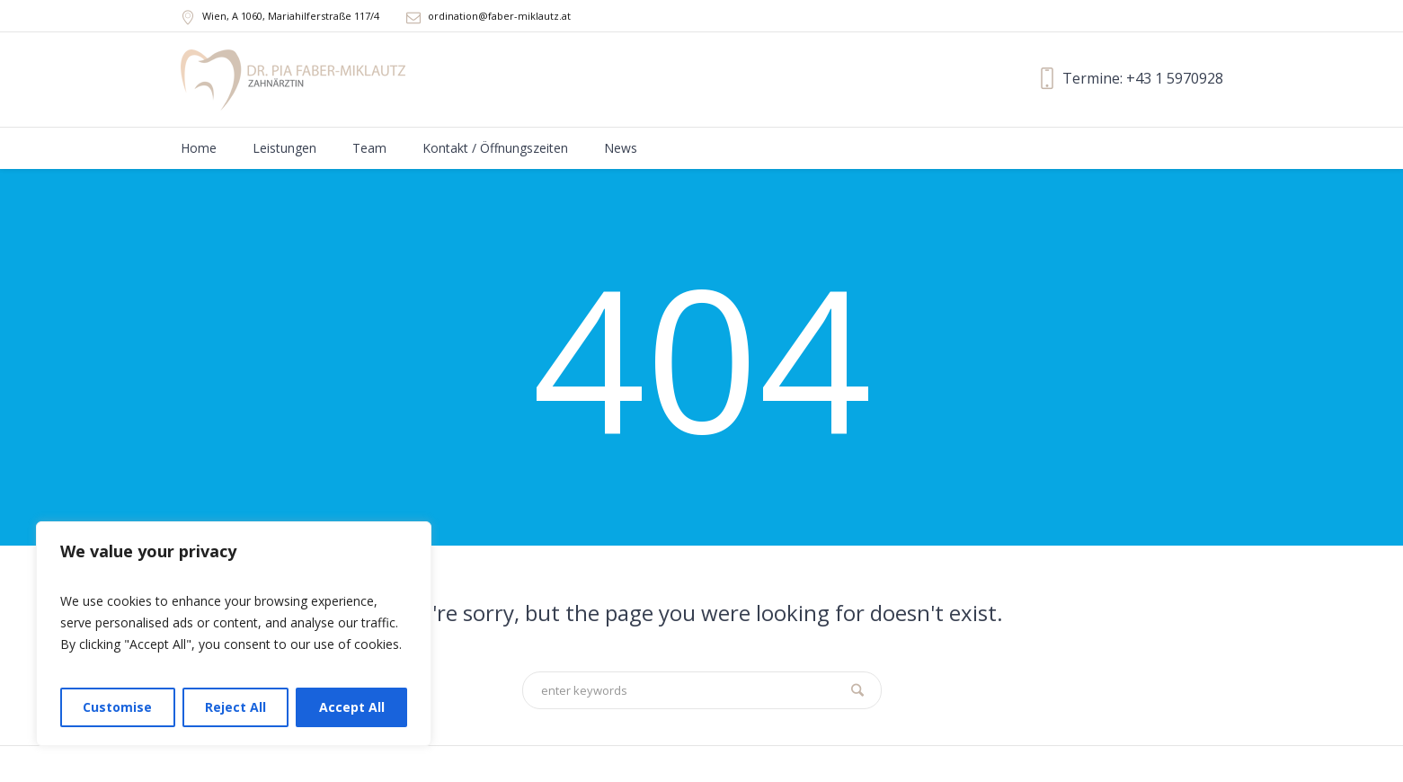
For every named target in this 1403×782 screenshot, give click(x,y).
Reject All (235, 706)
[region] (233, 633)
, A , (290, 15)
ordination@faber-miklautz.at (499, 15)
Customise (117, 706)
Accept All (352, 706)
